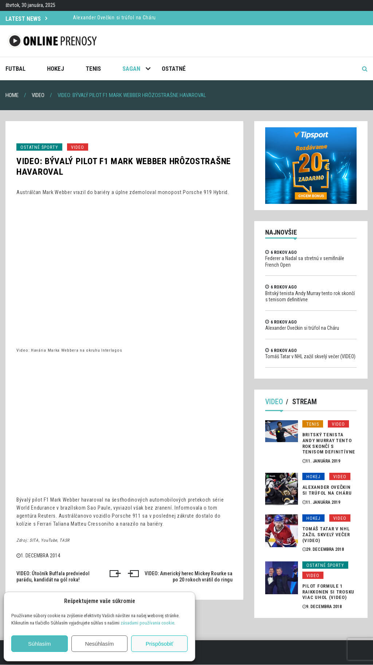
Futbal (15, 68)
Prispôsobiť (159, 644)
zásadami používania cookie (147, 623)
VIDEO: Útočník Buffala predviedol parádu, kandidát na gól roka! (53, 577)
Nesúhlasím (99, 644)
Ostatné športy (39, 147)
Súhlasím (39, 644)
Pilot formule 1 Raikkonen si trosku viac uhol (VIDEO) (328, 592)
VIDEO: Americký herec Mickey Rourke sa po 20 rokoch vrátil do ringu (188, 577)
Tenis (93, 68)
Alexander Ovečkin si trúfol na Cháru (114, 17)
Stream (305, 402)
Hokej (55, 68)
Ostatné (174, 68)
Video (77, 147)
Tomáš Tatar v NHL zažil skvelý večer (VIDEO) (310, 356)
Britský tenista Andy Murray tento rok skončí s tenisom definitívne (328, 443)
